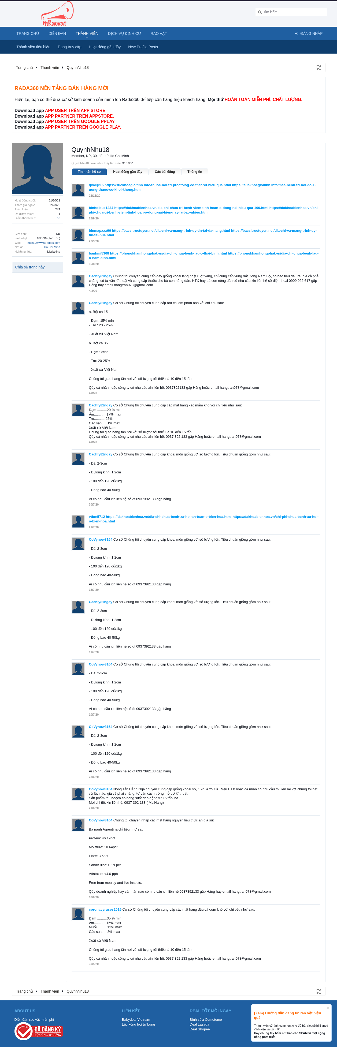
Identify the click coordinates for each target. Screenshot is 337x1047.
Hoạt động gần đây (127, 172)
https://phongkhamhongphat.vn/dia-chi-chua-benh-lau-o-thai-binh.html (168, 253)
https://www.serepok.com (43, 242)
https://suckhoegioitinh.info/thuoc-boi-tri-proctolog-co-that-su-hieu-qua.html (168, 185)
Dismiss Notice (328, 1008)
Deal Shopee (200, 1029)
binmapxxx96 (100, 231)
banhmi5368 (99, 253)
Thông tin (194, 172)
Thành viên (87, 33)
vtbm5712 (97, 517)
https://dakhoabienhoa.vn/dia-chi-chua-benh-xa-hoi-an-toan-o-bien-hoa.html (169, 517)
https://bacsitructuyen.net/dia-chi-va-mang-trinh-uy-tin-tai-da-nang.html (171, 231)
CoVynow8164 (101, 539)
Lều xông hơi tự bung (138, 1024)
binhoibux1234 (101, 208)
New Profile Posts (143, 47)
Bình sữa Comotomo (206, 1020)
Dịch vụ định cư (124, 33)
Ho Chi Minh (52, 247)
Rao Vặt (159, 33)
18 (58, 218)
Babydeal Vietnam (136, 1020)
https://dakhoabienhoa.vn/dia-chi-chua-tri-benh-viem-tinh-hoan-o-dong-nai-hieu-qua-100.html (191, 208)
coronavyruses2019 (105, 909)
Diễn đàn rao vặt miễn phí (34, 1020)
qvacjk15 (96, 185)
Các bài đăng (165, 172)
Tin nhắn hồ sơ (89, 172)
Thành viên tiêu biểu (33, 47)
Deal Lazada (199, 1024)
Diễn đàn (57, 33)
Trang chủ (28, 33)
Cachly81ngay (100, 276)
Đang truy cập (69, 47)
